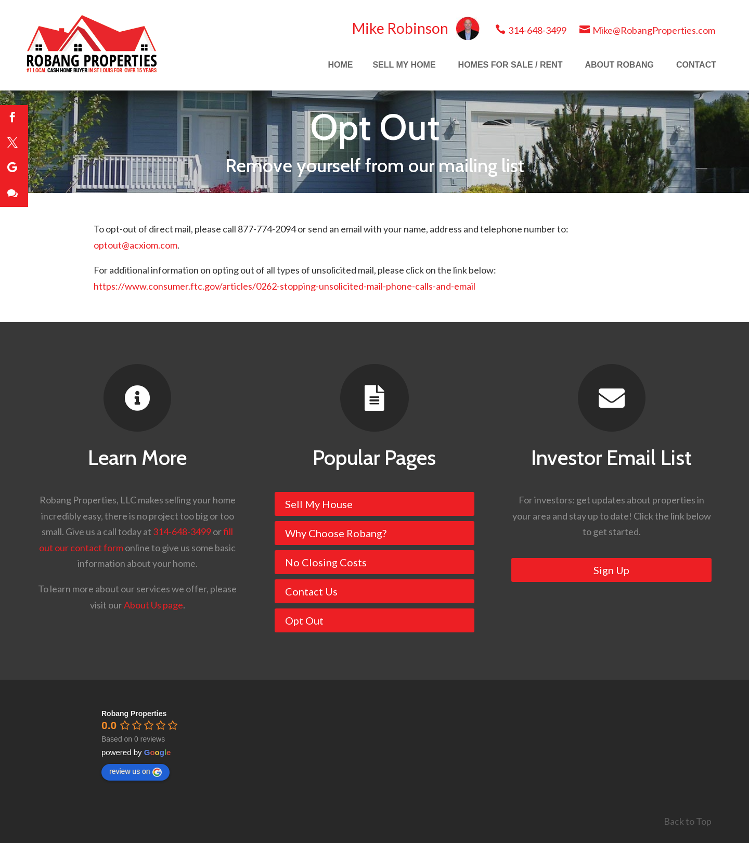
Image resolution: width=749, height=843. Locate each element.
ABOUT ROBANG (619, 64)
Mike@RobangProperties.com (647, 30)
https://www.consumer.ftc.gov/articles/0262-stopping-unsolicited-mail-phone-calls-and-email (284, 286)
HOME (340, 64)
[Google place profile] (133, 713)
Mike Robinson (416, 28)
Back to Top (688, 821)
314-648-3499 (530, 30)
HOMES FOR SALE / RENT (510, 64)
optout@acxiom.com (135, 245)
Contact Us (311, 591)
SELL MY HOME (403, 64)
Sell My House (319, 504)
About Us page (153, 605)
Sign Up (611, 570)
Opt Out (304, 620)
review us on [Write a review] (135, 771)
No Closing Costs (326, 562)
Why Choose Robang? (335, 533)
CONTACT (696, 64)
